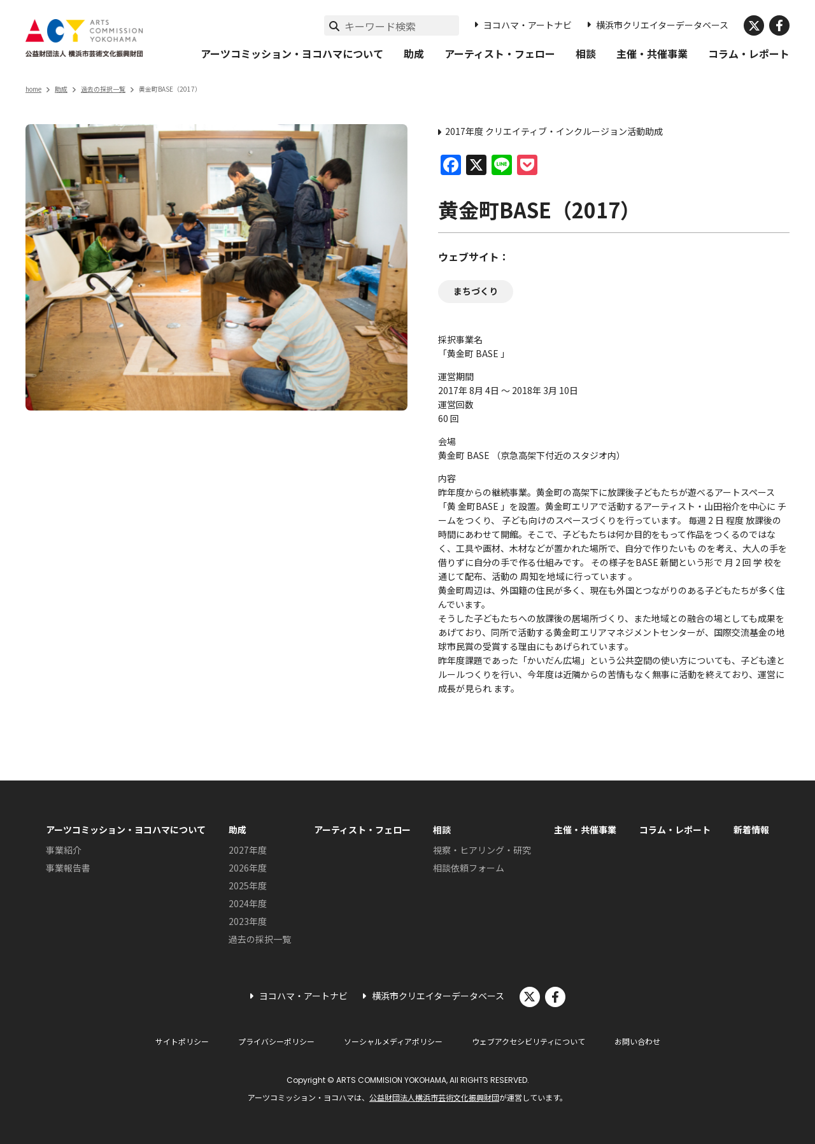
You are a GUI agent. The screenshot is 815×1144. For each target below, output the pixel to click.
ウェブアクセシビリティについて (528, 1041)
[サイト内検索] (401, 26)
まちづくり (475, 291)
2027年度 (248, 850)
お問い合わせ (637, 1041)
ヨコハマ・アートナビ (527, 24)
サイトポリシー (182, 1041)
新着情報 (751, 829)
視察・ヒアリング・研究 (482, 850)
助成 (414, 53)
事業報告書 (68, 867)
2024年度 (248, 903)
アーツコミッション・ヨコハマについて (292, 53)
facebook (779, 25)
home (33, 89)
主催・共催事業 (652, 53)
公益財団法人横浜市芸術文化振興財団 (434, 1097)
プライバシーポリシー (276, 1041)
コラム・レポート (749, 53)
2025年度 (248, 885)
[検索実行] (334, 25)
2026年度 (248, 867)
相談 (586, 53)
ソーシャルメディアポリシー (393, 1041)
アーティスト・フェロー (499, 53)
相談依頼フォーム (468, 867)
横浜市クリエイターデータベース (662, 24)
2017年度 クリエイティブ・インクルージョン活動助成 (554, 131)
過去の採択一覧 (103, 89)
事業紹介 (64, 850)
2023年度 (248, 921)
